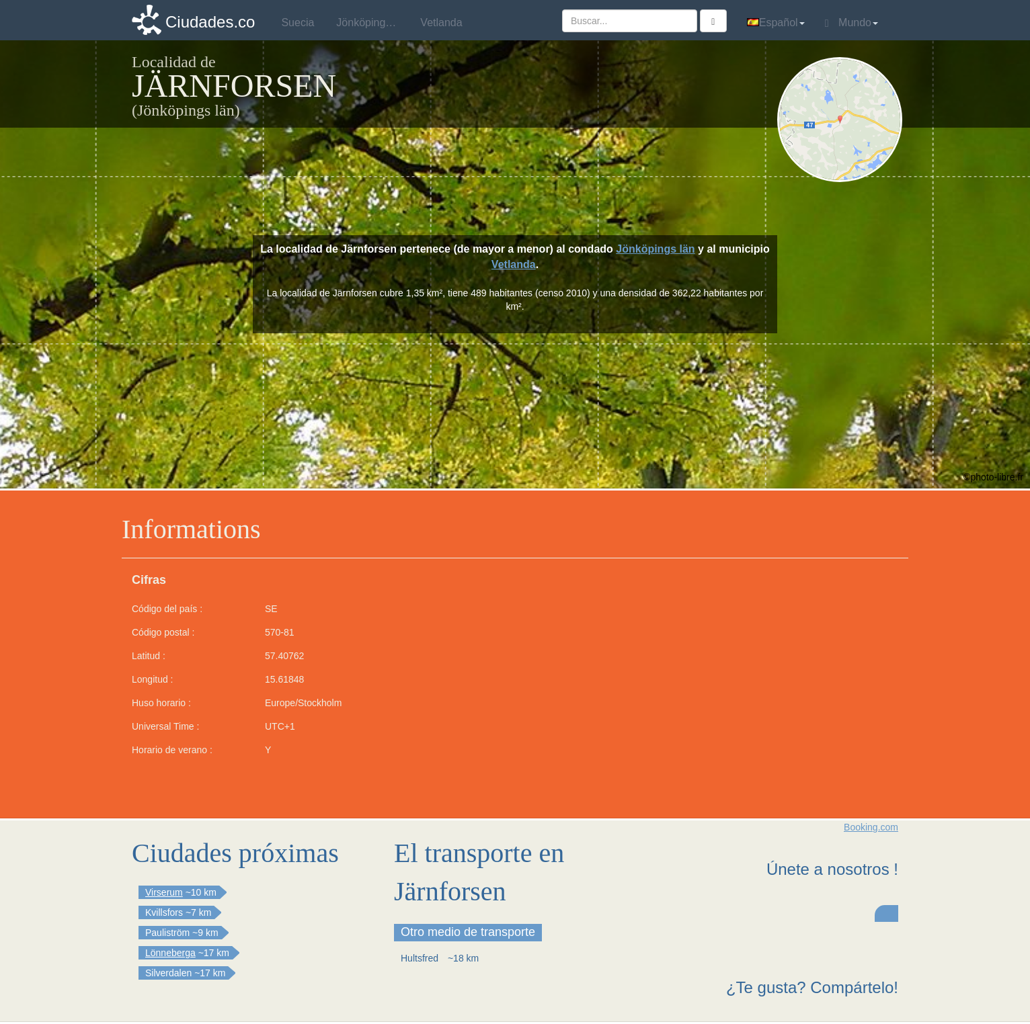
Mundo (851, 23)
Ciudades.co (210, 22)
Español (776, 22)
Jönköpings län (655, 249)
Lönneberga (170, 952)
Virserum (164, 892)
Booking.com (871, 827)
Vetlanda (513, 264)
